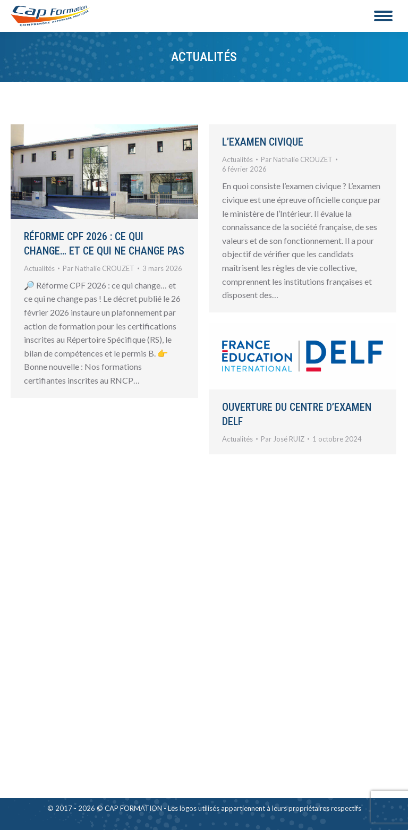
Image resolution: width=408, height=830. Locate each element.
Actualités (39, 268)
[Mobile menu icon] (383, 16)
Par (98, 268)
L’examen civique (262, 141)
